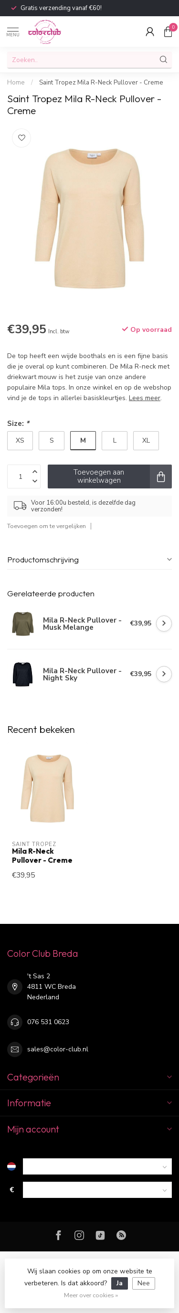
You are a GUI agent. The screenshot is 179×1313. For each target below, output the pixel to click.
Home (16, 82)
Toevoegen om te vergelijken (46, 526)
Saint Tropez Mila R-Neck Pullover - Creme (101, 82)
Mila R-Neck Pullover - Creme (42, 855)
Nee (143, 1283)
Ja (119, 1283)
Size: (18, 423)
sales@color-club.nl (57, 1049)
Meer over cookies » (91, 1295)
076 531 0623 (48, 1022)
